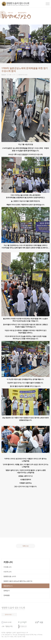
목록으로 (25, 546)
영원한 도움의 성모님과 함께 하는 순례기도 (17, 581)
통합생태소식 (8, 586)
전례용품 (6, 595)
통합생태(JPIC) (22, 13)
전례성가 (6, 590)
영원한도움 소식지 (9, 576)
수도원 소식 (7, 567)
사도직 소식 (7, 572)
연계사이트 (9, 614)
